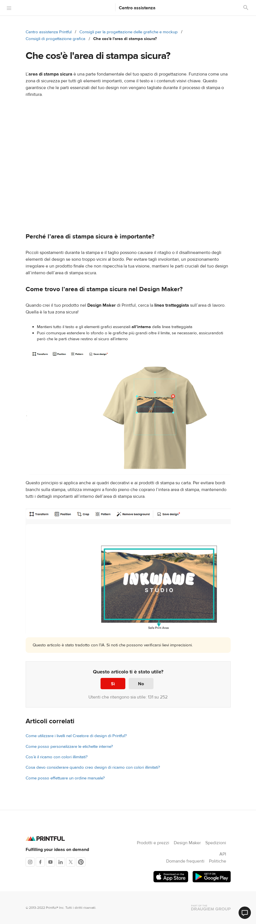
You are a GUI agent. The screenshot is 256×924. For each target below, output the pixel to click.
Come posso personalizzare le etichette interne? (69, 746)
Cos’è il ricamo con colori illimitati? (57, 757)
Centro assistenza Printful (49, 32)
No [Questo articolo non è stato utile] (141, 684)
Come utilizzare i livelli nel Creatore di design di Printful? (76, 736)
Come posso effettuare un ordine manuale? (65, 778)
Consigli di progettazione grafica (55, 38)
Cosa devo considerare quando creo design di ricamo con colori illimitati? (93, 767)
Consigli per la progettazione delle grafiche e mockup (128, 32)
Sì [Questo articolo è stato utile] (113, 684)
